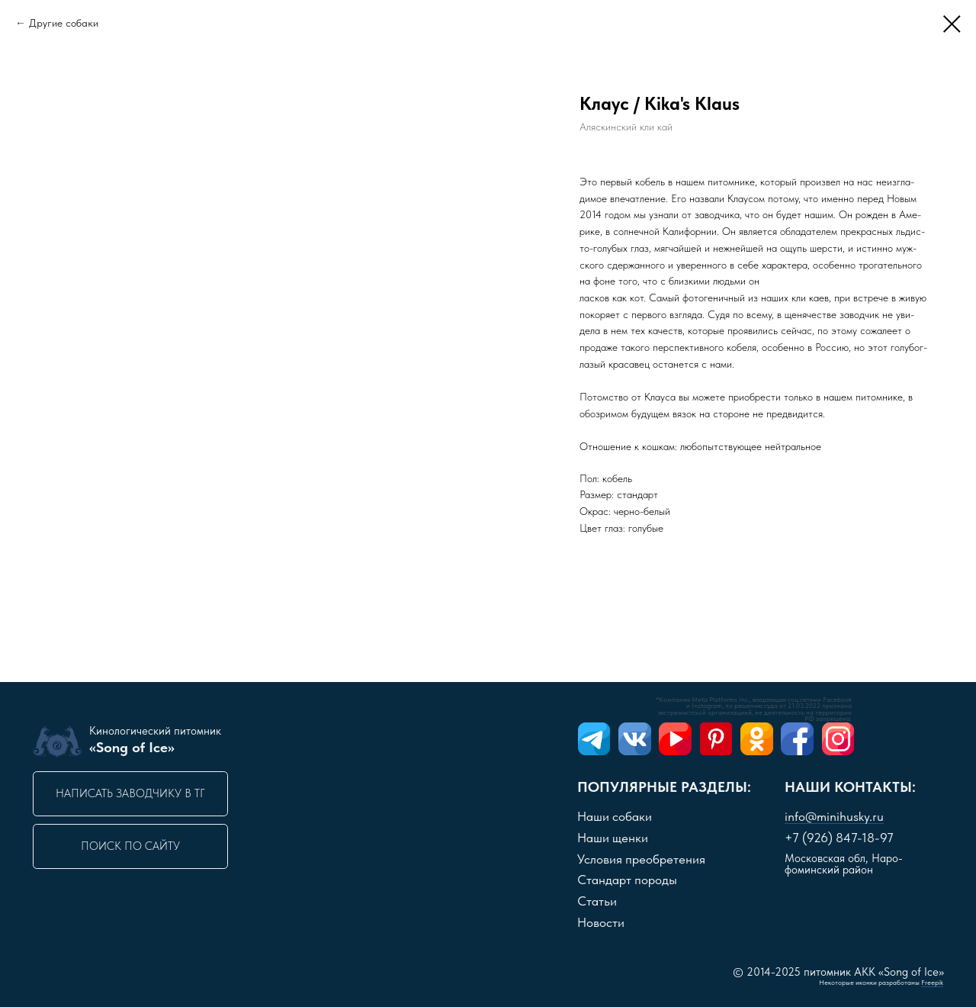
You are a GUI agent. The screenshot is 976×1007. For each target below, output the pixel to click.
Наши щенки (612, 837)
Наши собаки (614, 816)
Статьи (597, 901)
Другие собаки (63, 23)
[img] (594, 738)
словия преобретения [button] (641, 859)
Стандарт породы (627, 879)
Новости (600, 922)
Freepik (932, 982)
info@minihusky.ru (834, 816)
